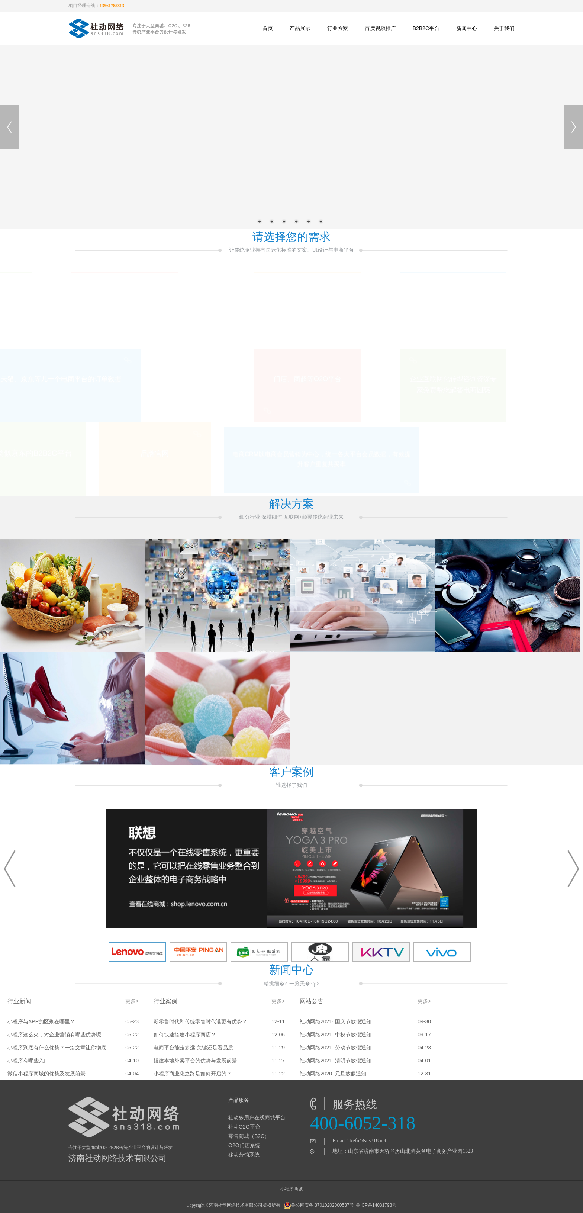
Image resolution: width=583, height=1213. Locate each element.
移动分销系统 (244, 1155)
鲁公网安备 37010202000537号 (319, 1205)
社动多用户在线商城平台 (257, 1117)
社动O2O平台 (244, 1127)
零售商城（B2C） (249, 1136)
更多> (132, 1001)
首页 (267, 28)
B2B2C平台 (426, 28)
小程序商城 (291, 1188)
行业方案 (337, 28)
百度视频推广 (380, 28)
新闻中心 (466, 28)
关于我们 (504, 28)
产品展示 (300, 28)
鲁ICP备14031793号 (376, 1205)
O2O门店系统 (244, 1145)
